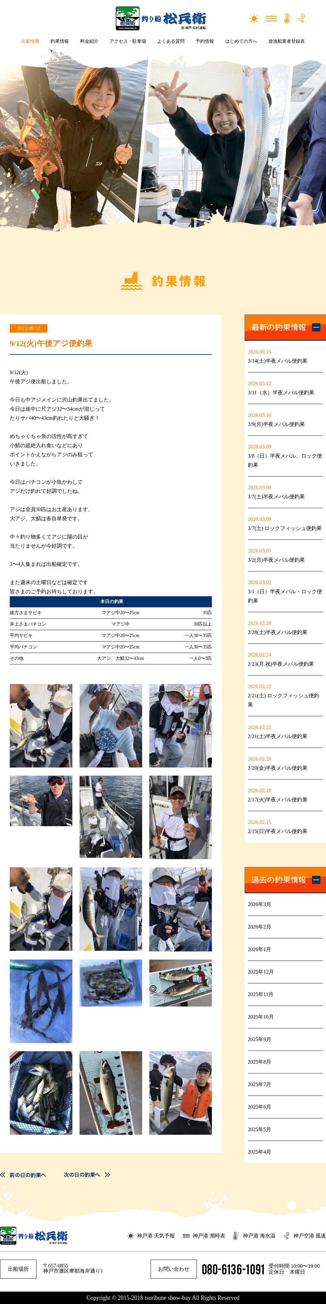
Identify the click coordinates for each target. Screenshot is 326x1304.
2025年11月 (261, 994)
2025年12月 (261, 972)
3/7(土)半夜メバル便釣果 (276, 496)
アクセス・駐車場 (128, 41)
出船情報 (30, 41)
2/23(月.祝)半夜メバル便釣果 (281, 664)
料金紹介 (89, 41)
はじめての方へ (241, 41)
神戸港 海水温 (259, 1235)
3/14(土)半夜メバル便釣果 (277, 361)
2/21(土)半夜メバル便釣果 (277, 736)
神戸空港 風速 (309, 1235)
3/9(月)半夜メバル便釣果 (276, 424)
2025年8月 (259, 1062)
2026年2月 (259, 927)
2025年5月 (259, 1129)
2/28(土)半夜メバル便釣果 (277, 632)
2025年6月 (259, 1107)
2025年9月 (259, 1039)
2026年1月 (259, 949)
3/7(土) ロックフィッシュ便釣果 (285, 528)
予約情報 (205, 41)
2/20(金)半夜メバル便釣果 (277, 768)
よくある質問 (171, 41)
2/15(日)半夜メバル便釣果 (277, 831)
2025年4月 (259, 1152)
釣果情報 (60, 41)
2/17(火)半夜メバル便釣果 (277, 799)
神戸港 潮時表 (209, 1235)
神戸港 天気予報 (156, 1235)
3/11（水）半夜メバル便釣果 (281, 392)
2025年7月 (259, 1084)
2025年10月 (261, 1017)
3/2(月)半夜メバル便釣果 (276, 560)
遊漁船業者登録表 (286, 41)
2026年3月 (259, 904)
